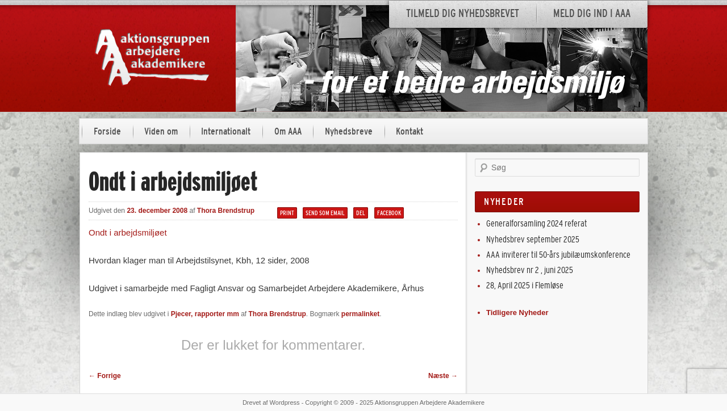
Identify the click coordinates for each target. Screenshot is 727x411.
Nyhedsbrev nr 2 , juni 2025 (529, 270)
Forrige (105, 376)
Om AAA (288, 131)
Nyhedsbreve (349, 131)
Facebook (389, 212)
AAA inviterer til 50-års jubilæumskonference (558, 254)
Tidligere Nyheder (517, 312)
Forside (107, 131)
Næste (443, 376)
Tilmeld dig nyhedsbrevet (462, 13)
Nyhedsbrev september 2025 (532, 239)
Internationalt (225, 131)
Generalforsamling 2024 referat (536, 223)
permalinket (360, 314)
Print (287, 212)
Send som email (325, 212)
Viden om (161, 131)
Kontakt (409, 131)
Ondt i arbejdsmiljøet (128, 232)
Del (360, 212)
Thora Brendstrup (225, 211)
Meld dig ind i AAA (591, 13)
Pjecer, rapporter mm (205, 314)
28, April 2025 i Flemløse (524, 285)
